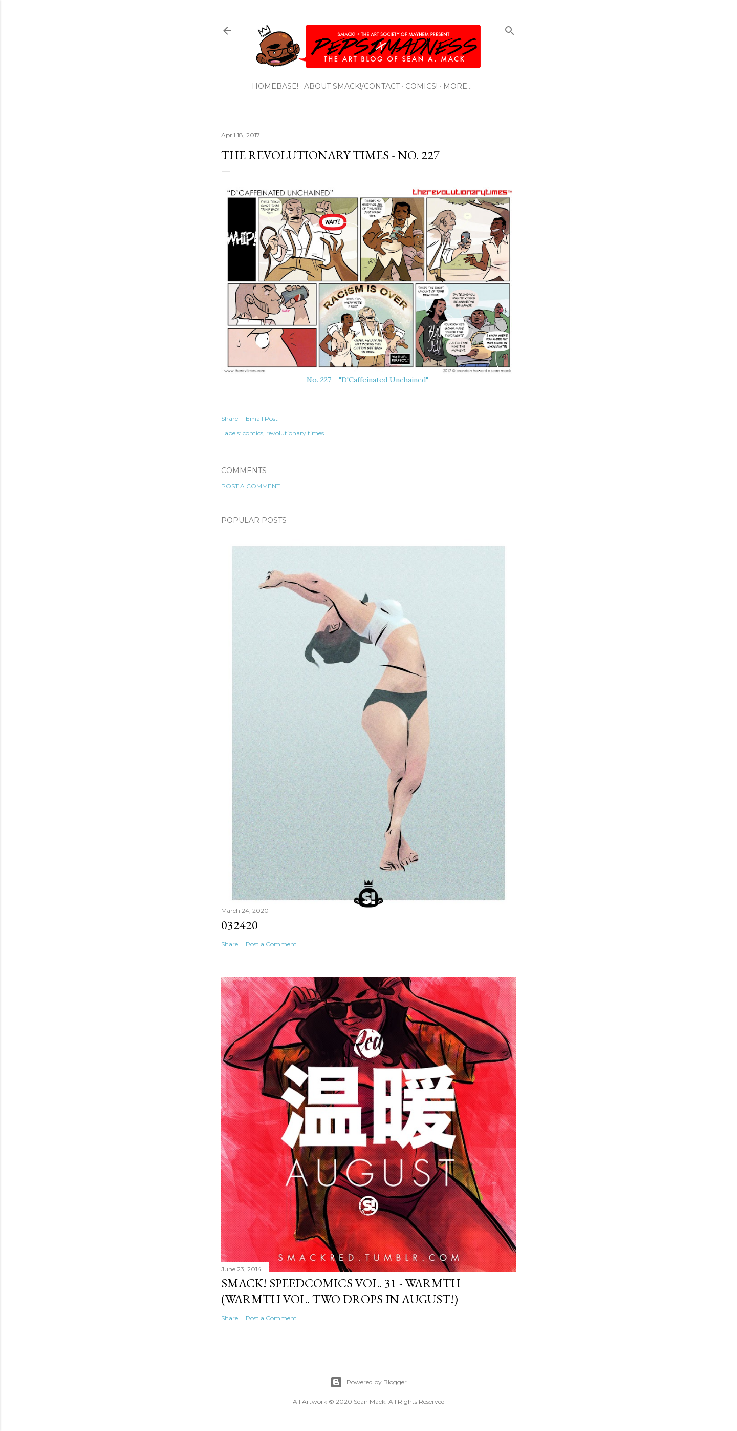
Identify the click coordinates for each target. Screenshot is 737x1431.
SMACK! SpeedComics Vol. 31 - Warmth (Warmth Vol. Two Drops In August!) (341, 1291)
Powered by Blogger (368, 1382)
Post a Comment (250, 486)
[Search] (510, 28)
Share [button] (229, 418)
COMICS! (421, 86)
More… (457, 86)
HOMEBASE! (275, 86)
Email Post (262, 418)
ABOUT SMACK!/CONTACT (352, 86)
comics (253, 433)
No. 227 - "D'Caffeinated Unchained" (368, 379)
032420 (239, 925)
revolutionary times (295, 433)
